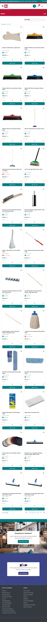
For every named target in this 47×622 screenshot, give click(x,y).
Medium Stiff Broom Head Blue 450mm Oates (34, 89)
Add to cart (12, 63)
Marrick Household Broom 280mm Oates (34, 128)
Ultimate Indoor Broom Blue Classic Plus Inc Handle (12, 170)
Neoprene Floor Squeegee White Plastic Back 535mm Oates (34, 494)
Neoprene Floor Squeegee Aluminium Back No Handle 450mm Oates (33, 453)
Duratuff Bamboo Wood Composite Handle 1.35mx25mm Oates (33, 291)
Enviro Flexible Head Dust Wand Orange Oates (34, 251)
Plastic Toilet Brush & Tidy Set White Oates (11, 251)
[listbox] (34, 19)
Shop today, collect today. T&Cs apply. (23, 1)
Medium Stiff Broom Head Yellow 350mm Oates (34, 48)
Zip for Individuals (23, 573)
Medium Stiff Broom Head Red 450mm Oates (11, 129)
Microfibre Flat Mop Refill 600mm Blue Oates (11, 372)
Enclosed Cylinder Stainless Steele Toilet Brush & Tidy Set (34, 210)
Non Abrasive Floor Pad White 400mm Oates (11, 453)
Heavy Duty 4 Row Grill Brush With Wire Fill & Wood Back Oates (11, 210)
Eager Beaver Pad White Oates (32, 412)
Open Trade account (23, 541)
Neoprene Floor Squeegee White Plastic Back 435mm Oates (11, 494)
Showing (6, 24)
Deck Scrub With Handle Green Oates (33, 169)
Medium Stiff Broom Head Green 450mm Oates (12, 89)
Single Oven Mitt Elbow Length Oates (11, 47)
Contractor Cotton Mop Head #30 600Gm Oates (35, 332)
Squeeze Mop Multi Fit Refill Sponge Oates (11, 413)
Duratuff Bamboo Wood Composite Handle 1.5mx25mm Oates (10, 332)
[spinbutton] (12, 60)
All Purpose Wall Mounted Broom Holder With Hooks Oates (12, 291)
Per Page (6, 512)
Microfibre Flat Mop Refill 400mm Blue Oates (34, 372)
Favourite (21, 68)
